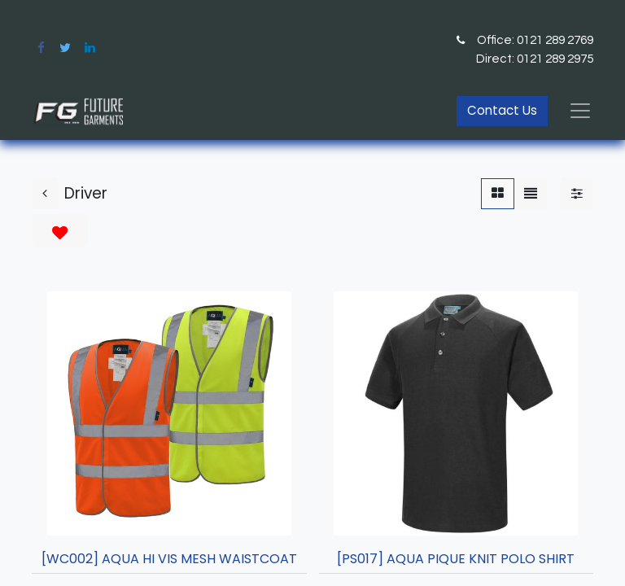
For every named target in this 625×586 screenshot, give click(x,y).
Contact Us (502, 110)
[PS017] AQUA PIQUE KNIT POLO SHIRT (456, 558)
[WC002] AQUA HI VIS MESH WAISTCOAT (169, 558)
